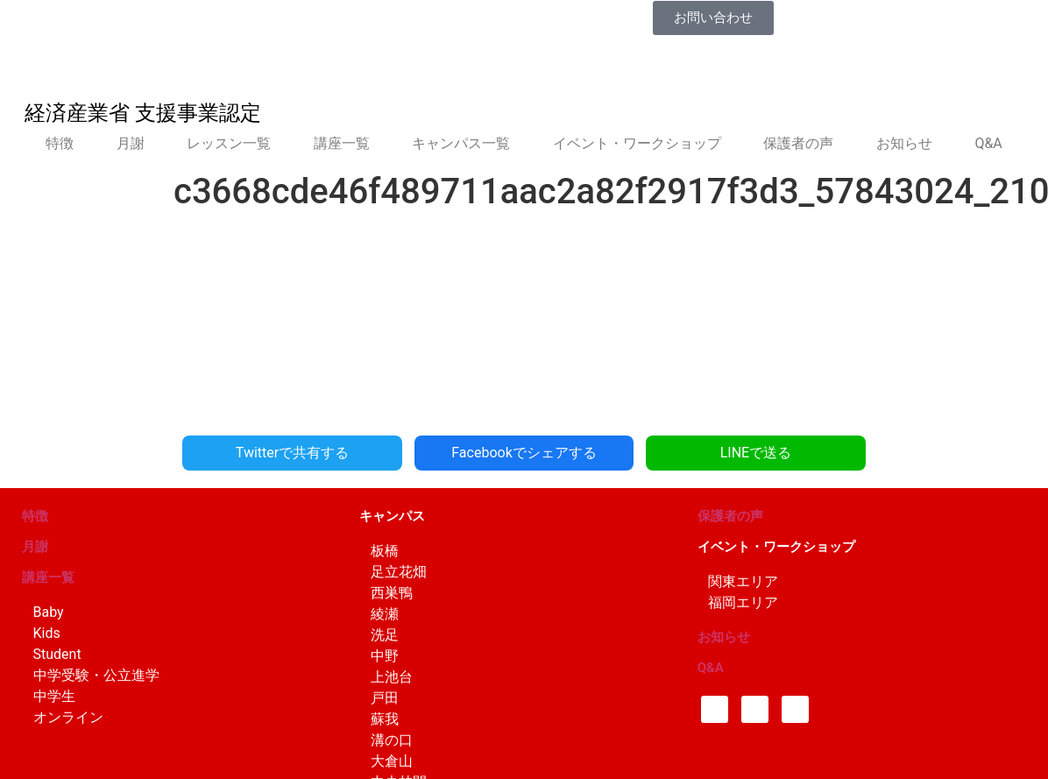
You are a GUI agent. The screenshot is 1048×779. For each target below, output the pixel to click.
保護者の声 (798, 143)
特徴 (60, 143)
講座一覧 (342, 143)
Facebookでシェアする (523, 452)
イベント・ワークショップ (637, 143)
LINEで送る (754, 452)
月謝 (131, 143)
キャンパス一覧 (461, 143)
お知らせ (904, 143)
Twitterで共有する (292, 452)
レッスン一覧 (229, 143)
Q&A (988, 143)
